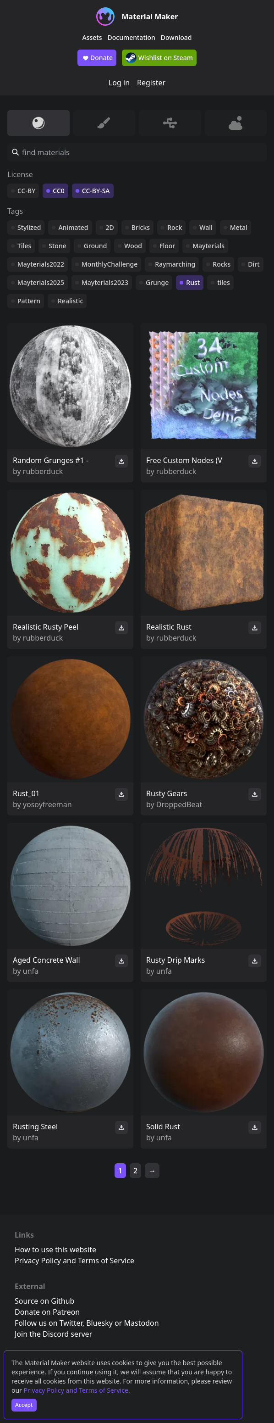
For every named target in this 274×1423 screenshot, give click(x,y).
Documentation (131, 37)
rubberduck (43, 471)
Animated (73, 227)
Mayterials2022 (40, 264)
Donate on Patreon (47, 1312)
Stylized (29, 227)
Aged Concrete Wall (46, 960)
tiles (223, 282)
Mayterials (208, 245)
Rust (193, 282)
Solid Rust (163, 1127)
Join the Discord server (53, 1334)
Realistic (70, 300)
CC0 (59, 190)
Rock (174, 227)
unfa (30, 971)
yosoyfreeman (47, 804)
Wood (133, 245)
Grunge (157, 282)
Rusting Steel (35, 1127)
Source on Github (44, 1301)
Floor (167, 245)
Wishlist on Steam (159, 57)
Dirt (253, 264)
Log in (119, 83)
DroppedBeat (179, 804)
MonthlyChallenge (109, 264)
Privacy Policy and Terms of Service (76, 1390)
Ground (95, 245)
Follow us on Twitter (48, 1323)
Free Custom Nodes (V (184, 460)
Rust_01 (26, 793)
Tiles (24, 245)
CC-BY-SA (96, 190)
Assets (92, 37)
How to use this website (55, 1249)
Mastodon (141, 1323)
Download (176, 37)
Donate (97, 57)
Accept (24, 1405)
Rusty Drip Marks (175, 960)
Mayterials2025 (40, 282)
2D (110, 227)
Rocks (221, 264)
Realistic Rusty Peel (45, 627)
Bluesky (99, 1323)
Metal (238, 227)
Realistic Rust (169, 627)
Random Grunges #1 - (50, 460)
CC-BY (26, 190)
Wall (205, 227)
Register (151, 83)
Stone (57, 245)
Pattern (28, 300)
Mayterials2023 (105, 282)
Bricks (141, 227)
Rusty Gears (166, 793)
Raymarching (175, 264)
